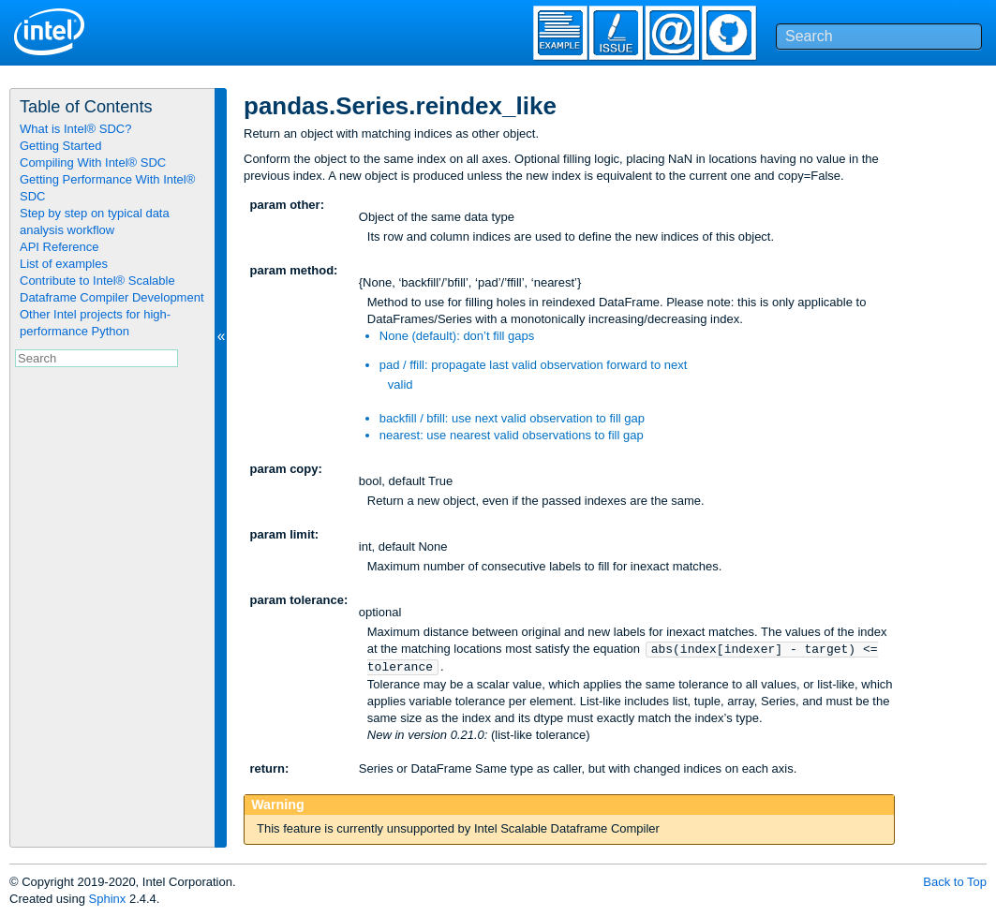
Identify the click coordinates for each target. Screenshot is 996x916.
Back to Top (955, 882)
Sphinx (107, 899)
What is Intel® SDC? (75, 129)
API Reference (59, 247)
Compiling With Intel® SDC (93, 162)
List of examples (64, 264)
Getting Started (60, 146)
